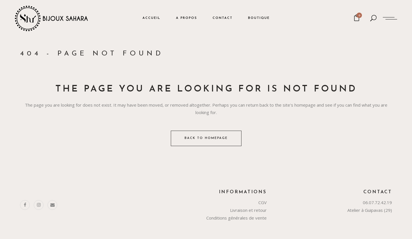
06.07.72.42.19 (377, 202)
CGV (262, 202)
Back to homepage (206, 138)
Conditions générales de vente (236, 218)
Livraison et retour (248, 210)
